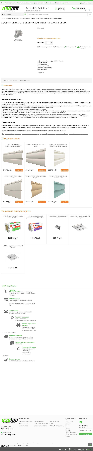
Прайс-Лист (4, 3)
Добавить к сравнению (44, 47)
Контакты (13, 3)
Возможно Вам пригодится (16, 210)
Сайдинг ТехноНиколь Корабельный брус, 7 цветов (13, 145)
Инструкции (14, 80)
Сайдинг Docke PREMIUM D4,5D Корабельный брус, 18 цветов (58, 145)
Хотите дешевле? (70, 47)
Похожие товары (24, 80)
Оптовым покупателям (62, 3)
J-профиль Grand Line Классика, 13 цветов (57, 217)
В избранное (57, 47)
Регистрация (88, 3)
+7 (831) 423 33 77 (38, 7)
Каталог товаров (12, 14)
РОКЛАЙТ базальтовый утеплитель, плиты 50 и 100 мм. (13, 217)
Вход (82, 3)
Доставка (36, 3)
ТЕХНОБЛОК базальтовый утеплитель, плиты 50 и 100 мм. (35, 217)
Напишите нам (6, 432)
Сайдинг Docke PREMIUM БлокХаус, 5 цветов (36, 177)
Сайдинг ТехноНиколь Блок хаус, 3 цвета (36, 145)
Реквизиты (29, 3)
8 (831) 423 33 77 (7, 428)
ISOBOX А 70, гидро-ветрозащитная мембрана (80, 217)
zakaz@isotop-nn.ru (8, 434)
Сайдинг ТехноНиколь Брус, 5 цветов (13, 177)
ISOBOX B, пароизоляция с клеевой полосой (13, 246)
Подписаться (85, 434)
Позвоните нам (6, 426)
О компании (20, 3)
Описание (5, 80)
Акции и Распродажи (47, 3)
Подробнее (41, 72)
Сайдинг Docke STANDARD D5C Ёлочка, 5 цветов (58, 177)
